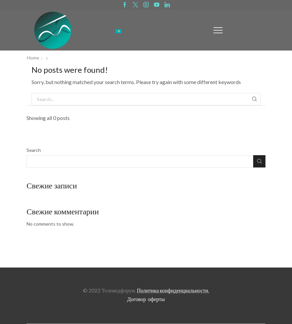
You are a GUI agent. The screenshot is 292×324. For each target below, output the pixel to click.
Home (33, 57)
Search (34, 150)
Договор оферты (146, 299)
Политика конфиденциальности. (173, 290)
